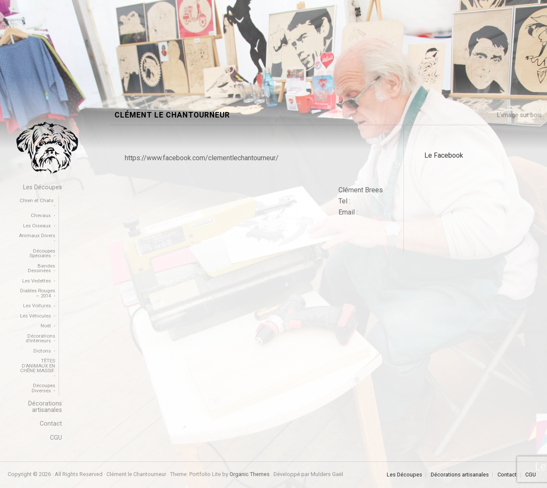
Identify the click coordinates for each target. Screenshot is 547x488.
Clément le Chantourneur (172, 115)
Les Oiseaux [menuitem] (37, 226)
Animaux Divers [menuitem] (37, 235)
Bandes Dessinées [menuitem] (41, 268)
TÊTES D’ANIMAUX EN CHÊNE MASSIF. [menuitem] (37, 365)
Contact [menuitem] (51, 423)
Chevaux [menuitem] (41, 215)
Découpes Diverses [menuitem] (43, 388)
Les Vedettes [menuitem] (36, 281)
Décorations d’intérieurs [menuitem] (40, 338)
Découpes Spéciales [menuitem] (42, 253)
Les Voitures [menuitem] (37, 306)
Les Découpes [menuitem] (42, 187)
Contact (507, 475)
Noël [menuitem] (46, 326)
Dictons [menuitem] (42, 351)
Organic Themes (249, 474)
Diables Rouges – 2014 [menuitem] (37, 293)
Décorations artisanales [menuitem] (45, 406)
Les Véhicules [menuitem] (35, 316)
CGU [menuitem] (56, 437)
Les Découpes (404, 475)
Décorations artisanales (460, 475)
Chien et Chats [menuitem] (36, 200)
